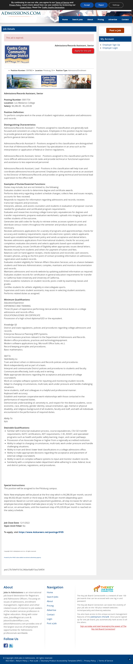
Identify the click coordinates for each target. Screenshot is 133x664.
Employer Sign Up (111, 44)
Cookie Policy (25, 7)
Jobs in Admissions (27, 658)
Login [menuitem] (49, 619)
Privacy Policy (90, 660)
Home (65, 19)
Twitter (11, 645)
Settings (116, 5)
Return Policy (21, 660)
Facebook (6, 645)
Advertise (112, 19)
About (90, 19)
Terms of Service (106, 660)
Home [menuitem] (50, 592)
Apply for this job (83, 50)
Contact (125, 19)
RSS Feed (10, 660)
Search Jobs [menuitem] (52, 596)
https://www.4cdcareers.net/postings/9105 (41, 532)
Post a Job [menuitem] (52, 623)
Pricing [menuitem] (50, 605)
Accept (87, 5)
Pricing (101, 19)
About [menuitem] (50, 601)
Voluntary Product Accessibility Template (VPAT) (61, 660)
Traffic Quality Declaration (53, 7)
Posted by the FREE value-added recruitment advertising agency (22, 557)
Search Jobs (77, 19)
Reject (101, 5)
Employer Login (110, 47)
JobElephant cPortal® (100, 617)
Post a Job (115, 30)
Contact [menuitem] (51, 614)
